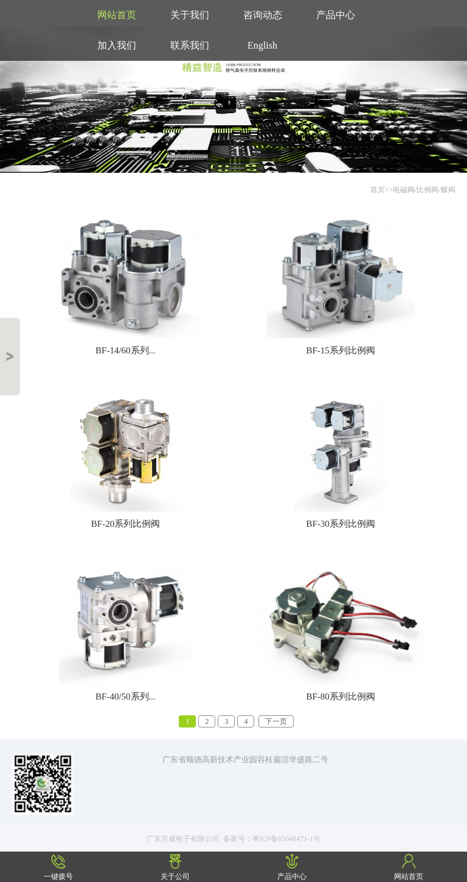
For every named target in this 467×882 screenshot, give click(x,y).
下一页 (276, 721)
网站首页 (116, 15)
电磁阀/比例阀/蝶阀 (424, 190)
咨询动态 (262, 15)
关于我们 (189, 15)
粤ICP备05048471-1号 (286, 839)
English (262, 45)
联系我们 (189, 45)
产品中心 (335, 15)
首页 (377, 190)
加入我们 (116, 45)
